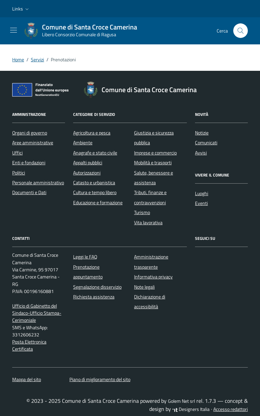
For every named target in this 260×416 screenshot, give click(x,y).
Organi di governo (29, 133)
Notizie (202, 133)
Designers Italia (191, 409)
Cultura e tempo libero (94, 192)
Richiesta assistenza (93, 296)
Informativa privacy (153, 276)
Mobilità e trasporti (153, 162)
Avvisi (201, 153)
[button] (21, 8)
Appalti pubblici (87, 162)
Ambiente (82, 142)
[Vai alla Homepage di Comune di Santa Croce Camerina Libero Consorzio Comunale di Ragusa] (84, 31)
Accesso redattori (230, 409)
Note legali (144, 287)
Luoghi (201, 193)
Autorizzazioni (87, 172)
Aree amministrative (32, 142)
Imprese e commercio (155, 153)
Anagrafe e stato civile (95, 153)
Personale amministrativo (38, 182)
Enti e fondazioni (28, 162)
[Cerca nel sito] (240, 30)
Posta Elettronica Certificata (29, 345)
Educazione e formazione (98, 202)
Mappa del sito (26, 379)
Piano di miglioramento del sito (99, 379)
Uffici (17, 153)
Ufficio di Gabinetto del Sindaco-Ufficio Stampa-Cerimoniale (36, 313)
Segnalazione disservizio (97, 287)
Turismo (142, 212)
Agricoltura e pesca (91, 133)
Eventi (201, 203)
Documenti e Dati (29, 192)
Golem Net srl (181, 401)
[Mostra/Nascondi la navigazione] (13, 30)
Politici (18, 172)
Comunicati (206, 142)
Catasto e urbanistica (94, 182)
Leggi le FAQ (85, 257)
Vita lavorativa (148, 222)
